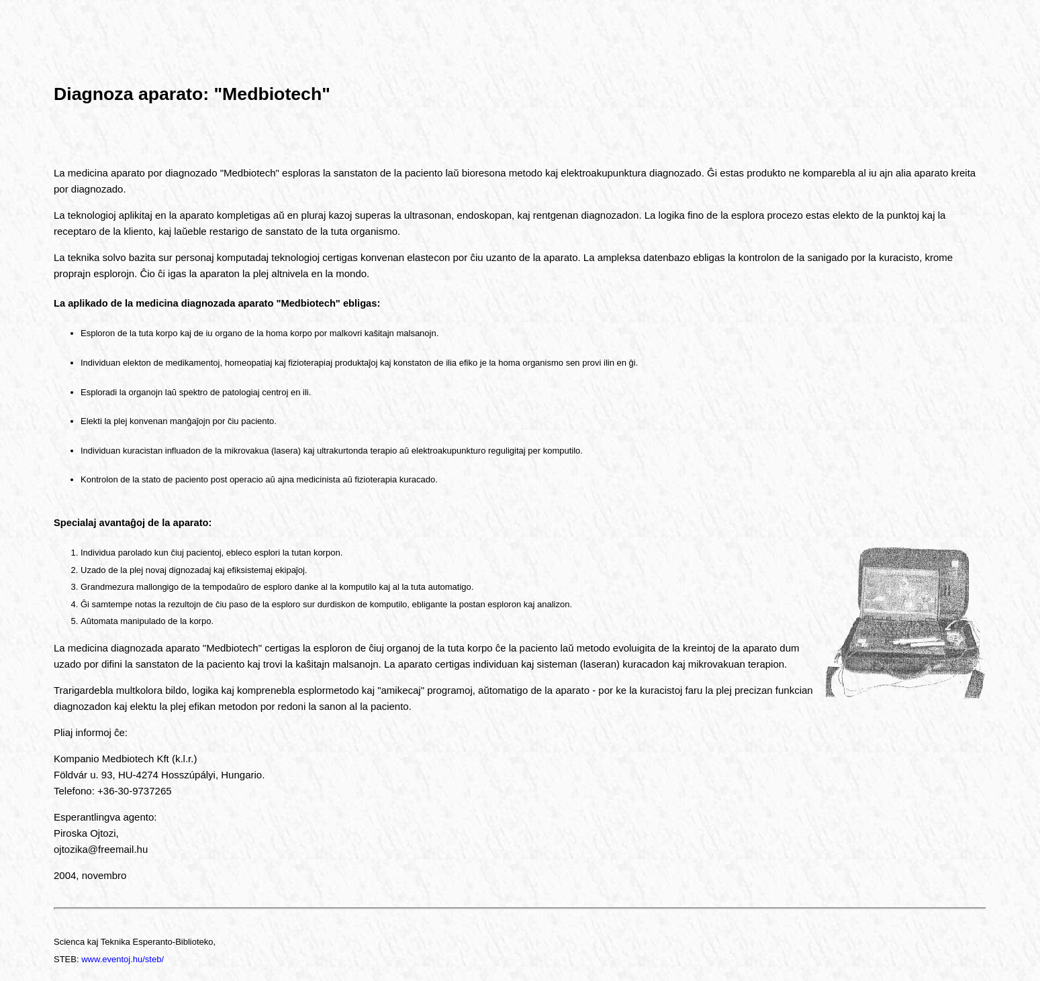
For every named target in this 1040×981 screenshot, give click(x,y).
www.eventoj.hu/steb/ (122, 959)
